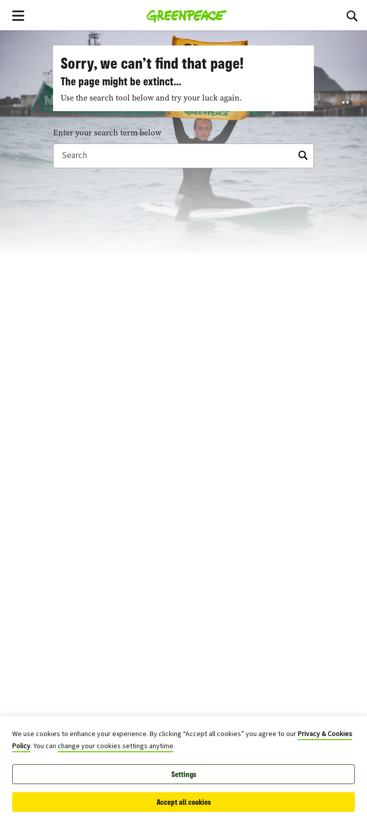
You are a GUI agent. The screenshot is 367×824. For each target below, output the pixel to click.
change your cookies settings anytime (115, 746)
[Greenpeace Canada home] (187, 15)
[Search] (352, 15)
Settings (183, 774)
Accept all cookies (184, 802)
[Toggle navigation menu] (18, 15)
